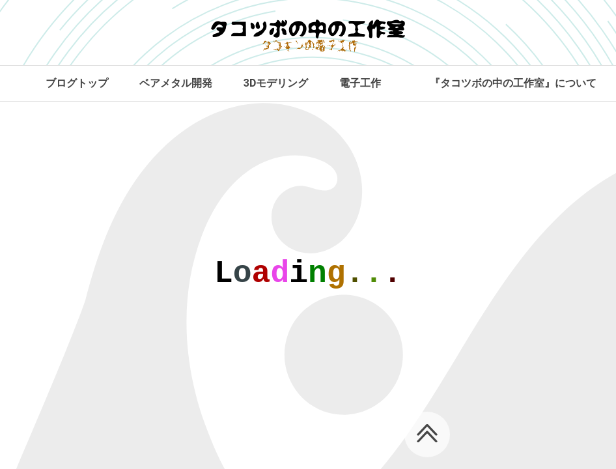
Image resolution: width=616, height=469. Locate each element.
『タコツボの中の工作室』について (513, 83)
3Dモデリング (276, 83)
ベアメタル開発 (175, 83)
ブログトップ (77, 83)
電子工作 (360, 83)
